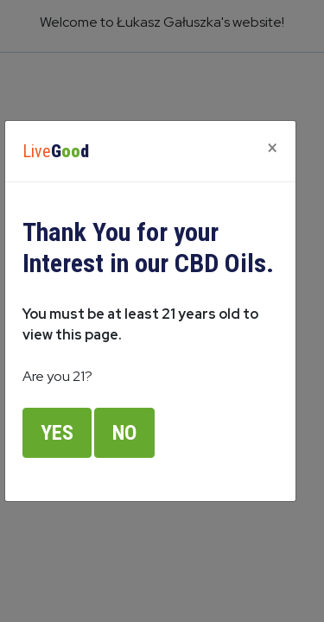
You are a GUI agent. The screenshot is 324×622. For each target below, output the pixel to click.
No (124, 433)
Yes (57, 433)
